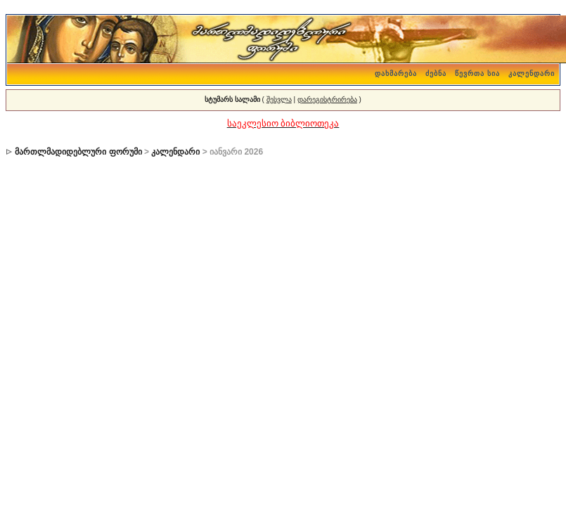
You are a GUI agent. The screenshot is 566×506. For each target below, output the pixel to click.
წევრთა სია (477, 73)
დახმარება (396, 73)
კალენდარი (531, 73)
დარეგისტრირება (327, 99)
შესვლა (279, 99)
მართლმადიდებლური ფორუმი (78, 152)
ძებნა (435, 73)
